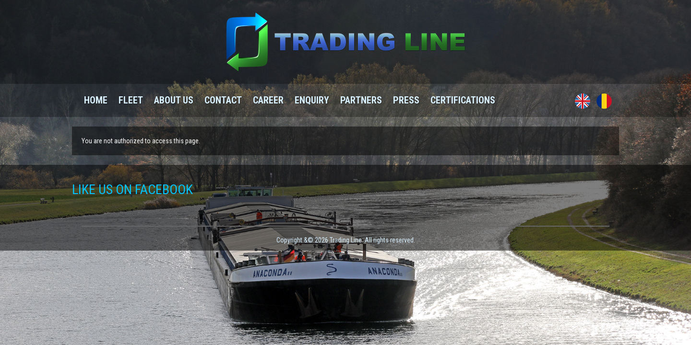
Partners (361, 100)
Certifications (462, 100)
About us (173, 100)
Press (406, 100)
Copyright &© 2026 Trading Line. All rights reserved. (345, 240)
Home (95, 100)
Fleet (131, 100)
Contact (223, 100)
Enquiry (312, 100)
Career (268, 100)
